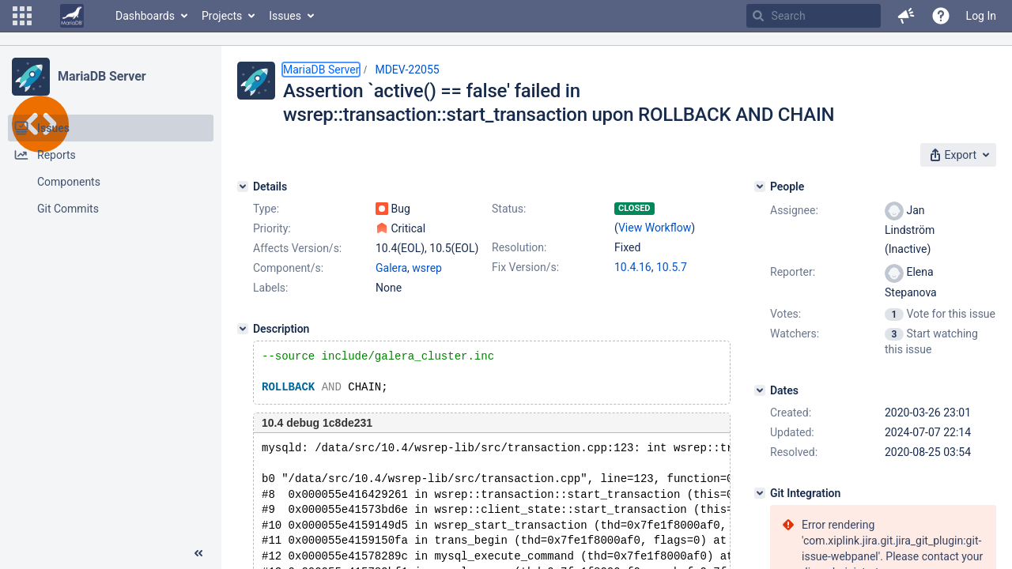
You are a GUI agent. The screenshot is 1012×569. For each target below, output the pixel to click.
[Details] (242, 186)
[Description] (242, 328)
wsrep (427, 268)
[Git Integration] (759, 493)
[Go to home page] (72, 16)
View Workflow (654, 227)
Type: (266, 208)
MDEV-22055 (407, 69)
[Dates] (759, 390)
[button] (22, 16)
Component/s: (288, 268)
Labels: (270, 287)
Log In (981, 15)
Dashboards (145, 15)
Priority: (272, 228)
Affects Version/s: (297, 248)
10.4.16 (632, 267)
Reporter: (792, 272)
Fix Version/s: (525, 267)
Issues (285, 15)
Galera (391, 268)
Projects (222, 15)
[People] (759, 186)
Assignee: (794, 210)
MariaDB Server (101, 76)
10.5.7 (671, 267)
